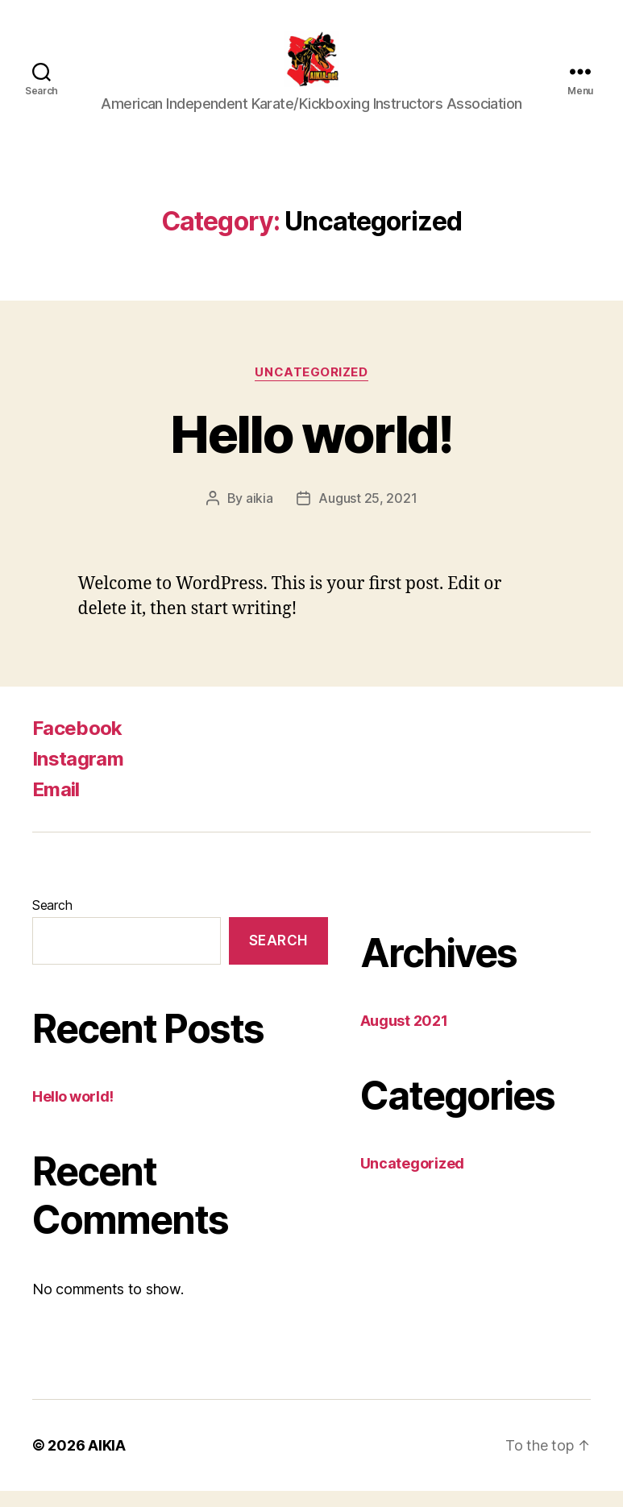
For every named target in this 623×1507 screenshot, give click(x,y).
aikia (259, 514)
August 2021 (404, 1036)
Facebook (77, 744)
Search (52, 921)
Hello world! (311, 450)
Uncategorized (311, 388)
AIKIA (107, 1461)
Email (56, 805)
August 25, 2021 (367, 514)
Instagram (77, 775)
